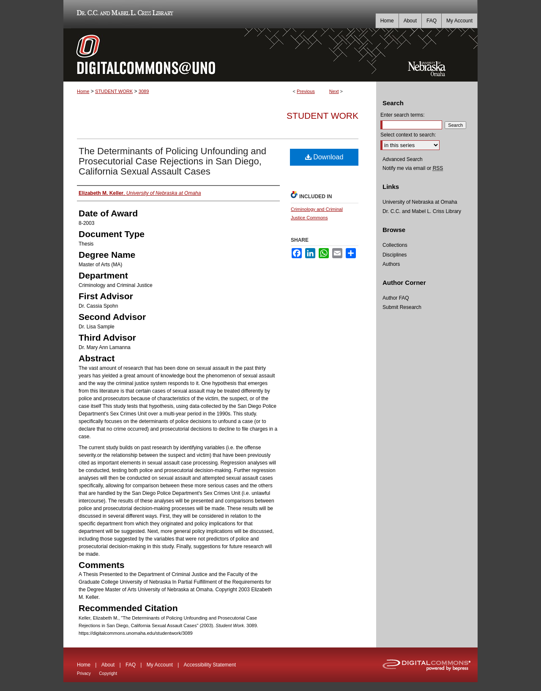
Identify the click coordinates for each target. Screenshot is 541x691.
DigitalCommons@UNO (219, 55)
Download (324, 157)
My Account (160, 665)
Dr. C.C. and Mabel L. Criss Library (123, 14)
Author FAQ (396, 298)
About (108, 665)
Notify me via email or (413, 168)
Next (334, 91)
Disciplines (395, 255)
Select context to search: (408, 135)
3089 (144, 91)
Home (83, 91)
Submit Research (402, 307)
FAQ (131, 665)
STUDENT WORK (114, 91)
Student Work (322, 115)
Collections (395, 245)
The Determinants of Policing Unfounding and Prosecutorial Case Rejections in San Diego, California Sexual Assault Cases (172, 161)
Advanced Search (403, 159)
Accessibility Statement (210, 665)
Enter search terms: (402, 115)
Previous (306, 91)
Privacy (84, 673)
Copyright (108, 673)
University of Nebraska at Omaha (420, 202)
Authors (391, 264)
